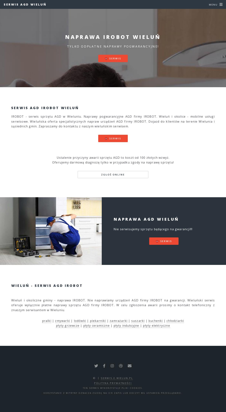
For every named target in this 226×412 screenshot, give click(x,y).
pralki (46, 321)
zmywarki (62, 321)
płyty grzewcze (67, 326)
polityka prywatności (113, 383)
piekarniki (98, 321)
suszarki (138, 321)
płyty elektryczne (156, 326)
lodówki (80, 321)
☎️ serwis (113, 58)
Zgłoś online (113, 174)
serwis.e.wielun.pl (117, 378)
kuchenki (155, 321)
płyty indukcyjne (126, 326)
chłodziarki (175, 321)
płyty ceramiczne (96, 326)
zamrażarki (118, 321)
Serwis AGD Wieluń (25, 4)
